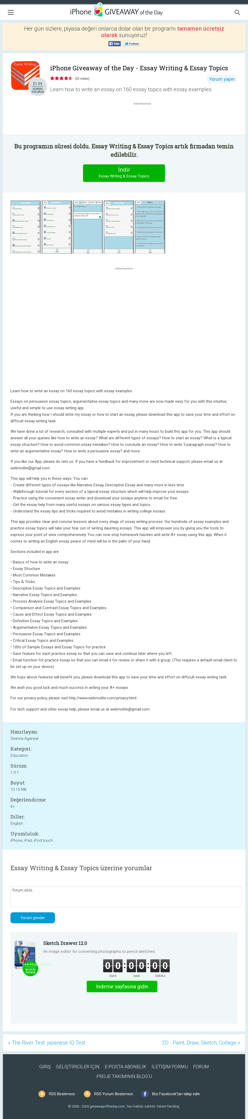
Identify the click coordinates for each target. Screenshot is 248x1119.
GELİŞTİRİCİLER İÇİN (78, 1066)
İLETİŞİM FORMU (170, 1066)
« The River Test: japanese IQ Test (46, 1043)
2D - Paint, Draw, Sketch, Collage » (201, 1043)
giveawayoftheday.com (107, 1106)
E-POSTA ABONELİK (125, 1066)
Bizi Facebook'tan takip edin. (176, 1094)
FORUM (201, 1066)
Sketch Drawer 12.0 (65, 943)
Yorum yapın (222, 79)
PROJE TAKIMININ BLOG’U (124, 1076)
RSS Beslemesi (62, 1094)
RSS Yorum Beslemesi (113, 1094)
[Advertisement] (145, 119)
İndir (124, 172)
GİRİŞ (45, 1066)
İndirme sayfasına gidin (122, 986)
